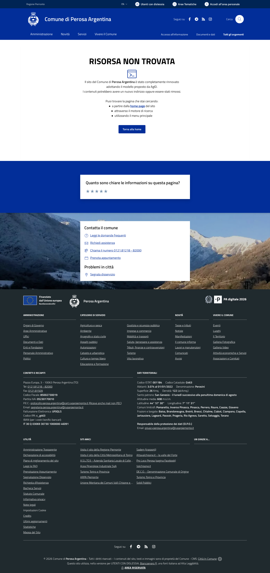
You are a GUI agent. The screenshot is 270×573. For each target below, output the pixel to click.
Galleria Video (221, 347)
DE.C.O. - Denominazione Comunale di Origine (162, 472)
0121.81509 (35, 391)
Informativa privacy (34, 499)
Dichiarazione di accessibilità (39, 455)
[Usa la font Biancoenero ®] (149, 4)
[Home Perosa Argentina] (68, 19)
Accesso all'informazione (174, 34)
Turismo (131, 353)
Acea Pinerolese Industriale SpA (98, 466)
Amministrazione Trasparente (40, 449)
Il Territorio (219, 336)
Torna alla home (132, 129)
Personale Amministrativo (38, 353)
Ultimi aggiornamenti (35, 521)
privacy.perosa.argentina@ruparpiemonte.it (169, 428)
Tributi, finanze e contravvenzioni (145, 347)
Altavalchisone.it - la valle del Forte (156, 455)
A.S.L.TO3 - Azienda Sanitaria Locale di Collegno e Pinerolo (113, 460)
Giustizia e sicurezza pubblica (143, 325)
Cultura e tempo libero (93, 358)
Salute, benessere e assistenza (144, 342)
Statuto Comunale (33, 494)
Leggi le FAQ (30, 466)
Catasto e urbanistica (92, 353)
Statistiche (29, 527)
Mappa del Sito (31, 532)
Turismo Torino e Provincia (94, 472)
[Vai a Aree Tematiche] (184, 4)
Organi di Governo (33, 325)
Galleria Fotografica (224, 342)
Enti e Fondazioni (33, 347)
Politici (27, 358)
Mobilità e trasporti (138, 336)
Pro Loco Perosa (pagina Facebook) (156, 460)
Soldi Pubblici (143, 483)
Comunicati (181, 353)
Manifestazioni (183, 336)
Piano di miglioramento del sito (40, 460)
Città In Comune (207, 559)
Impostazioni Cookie (34, 510)
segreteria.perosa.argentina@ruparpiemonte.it (57, 407)
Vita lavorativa (135, 358)
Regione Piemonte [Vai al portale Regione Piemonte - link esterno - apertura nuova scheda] (35, 4)
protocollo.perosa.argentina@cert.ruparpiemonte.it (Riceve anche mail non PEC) (76, 403)
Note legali (29, 505)
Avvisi (178, 358)
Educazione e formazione (94, 364)
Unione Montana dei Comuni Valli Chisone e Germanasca (112, 483)
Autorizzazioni (88, 347)
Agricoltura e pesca (91, 325)
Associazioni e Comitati (226, 358)
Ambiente (85, 331)
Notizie (179, 331)
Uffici (26, 336)
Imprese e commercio (139, 331)
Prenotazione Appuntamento (40, 472)
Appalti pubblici (88, 342)
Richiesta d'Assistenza (36, 483)
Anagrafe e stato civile (93, 336)
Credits (27, 516)
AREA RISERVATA (133, 568)
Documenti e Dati (33, 342)
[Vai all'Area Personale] (222, 4)
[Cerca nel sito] (239, 19)
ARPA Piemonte (89, 477)
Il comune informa (185, 342)
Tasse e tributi (183, 325)
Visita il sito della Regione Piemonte (100, 449)
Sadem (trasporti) (146, 449)
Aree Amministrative (35, 331)
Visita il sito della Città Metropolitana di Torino (106, 455)
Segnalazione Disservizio (37, 477)
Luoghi (217, 331)
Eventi (216, 325)
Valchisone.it (143, 466)
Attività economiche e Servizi (229, 353)
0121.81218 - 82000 (40, 386)
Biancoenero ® (148, 563)
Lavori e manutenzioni (187, 347)
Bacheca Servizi (32, 488)
